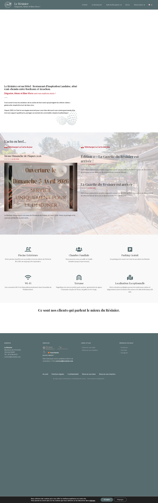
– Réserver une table (88, 349)
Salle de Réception (113, 5)
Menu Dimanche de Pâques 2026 (22, 157)
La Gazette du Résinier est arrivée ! (107, 185)
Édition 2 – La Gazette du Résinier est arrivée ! (110, 159)
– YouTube (123, 351)
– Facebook (124, 349)
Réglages (120, 500)
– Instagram (124, 354)
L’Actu (127, 5)
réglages (92, 501)
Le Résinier (23, 4)
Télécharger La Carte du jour (18, 148)
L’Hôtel (84, 5)
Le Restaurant (97, 5)
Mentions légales (58, 375)
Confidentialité (73, 375)
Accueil (45, 375)
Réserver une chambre (107, 375)
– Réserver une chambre (89, 351)
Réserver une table (89, 375)
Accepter (107, 500)
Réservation (138, 5)
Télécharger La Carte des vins (95, 148)
